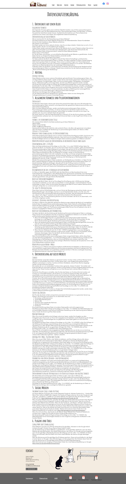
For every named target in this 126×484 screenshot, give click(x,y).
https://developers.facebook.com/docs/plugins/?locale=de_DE (59, 398)
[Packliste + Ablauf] (96, 478)
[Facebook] (103, 3)
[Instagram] (107, 3)
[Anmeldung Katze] (83, 478)
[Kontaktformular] (31, 469)
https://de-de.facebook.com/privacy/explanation (71, 410)
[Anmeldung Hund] (70, 478)
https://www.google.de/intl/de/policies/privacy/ (46, 443)
